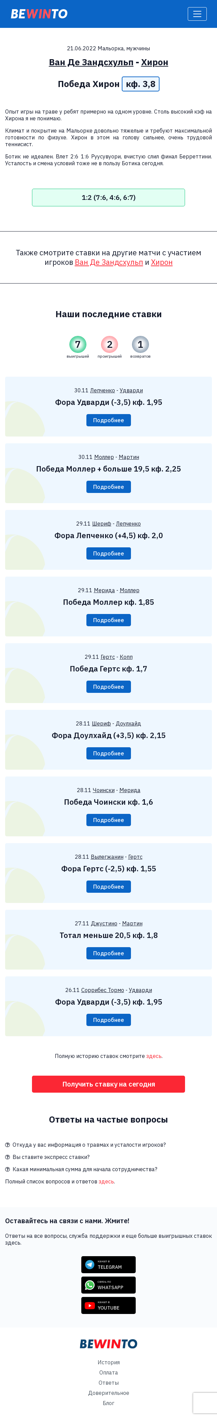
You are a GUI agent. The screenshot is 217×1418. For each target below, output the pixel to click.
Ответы (109, 1382)
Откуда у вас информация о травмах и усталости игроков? (85, 1144)
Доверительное (108, 1392)
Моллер (104, 457)
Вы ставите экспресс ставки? (47, 1157)
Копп (126, 656)
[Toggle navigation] (197, 14)
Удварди (131, 390)
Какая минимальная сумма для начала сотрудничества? (81, 1169)
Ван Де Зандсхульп (91, 62)
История (109, 1362)
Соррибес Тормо (102, 990)
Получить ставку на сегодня (108, 1084)
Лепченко (102, 390)
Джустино (104, 923)
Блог (108, 1403)
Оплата (108, 1372)
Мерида (104, 590)
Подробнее (108, 420)
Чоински (104, 790)
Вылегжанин (107, 856)
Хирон (154, 62)
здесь (154, 1056)
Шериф (101, 523)
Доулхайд (128, 723)
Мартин (129, 457)
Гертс (108, 656)
